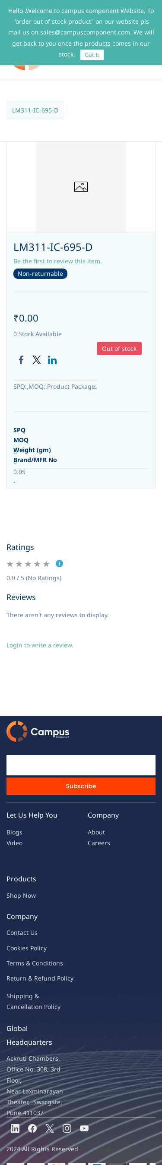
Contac (16, 915)
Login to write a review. (39, 627)
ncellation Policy (37, 989)
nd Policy (60, 960)
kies (23, 930)
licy (42, 930)
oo (13, 930)
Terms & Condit (28, 945)
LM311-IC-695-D (35, 92)
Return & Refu (27, 960)
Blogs (14, 814)
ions (57, 945)
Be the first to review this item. (57, 243)
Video (14, 825)
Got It (92, 55)
